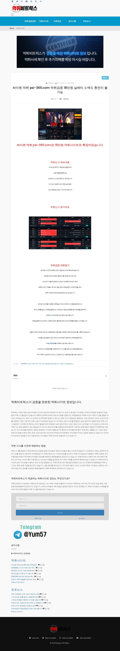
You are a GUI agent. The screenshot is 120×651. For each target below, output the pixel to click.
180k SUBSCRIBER (84, 638)
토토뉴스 (87, 21)
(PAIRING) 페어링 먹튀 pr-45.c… (22, 576)
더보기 (17, 582)
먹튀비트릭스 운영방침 (21, 553)
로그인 (60, 513)
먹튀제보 (57, 21)
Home (12, 28)
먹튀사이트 (43, 21)
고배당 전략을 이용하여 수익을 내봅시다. (26, 600)
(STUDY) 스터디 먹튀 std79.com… (23, 571)
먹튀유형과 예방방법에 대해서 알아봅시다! (27, 609)
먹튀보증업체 (50, 343)
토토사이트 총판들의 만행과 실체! (23, 606)
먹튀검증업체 (30, 21)
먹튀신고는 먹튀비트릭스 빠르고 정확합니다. (27, 603)
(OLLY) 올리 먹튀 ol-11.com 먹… (22, 574)
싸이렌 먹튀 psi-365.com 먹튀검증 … (24, 565)
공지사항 (72, 21)
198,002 (64, 99)
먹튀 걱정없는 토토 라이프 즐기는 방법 (25, 594)
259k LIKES (34, 638)
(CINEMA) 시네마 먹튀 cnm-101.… (23, 568)
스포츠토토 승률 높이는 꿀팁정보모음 (25, 597)
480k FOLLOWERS (49, 638)
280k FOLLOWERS (66, 638)
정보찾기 (82, 518)
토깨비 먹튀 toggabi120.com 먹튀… (24, 579)
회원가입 (38, 518)
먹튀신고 (49, 315)
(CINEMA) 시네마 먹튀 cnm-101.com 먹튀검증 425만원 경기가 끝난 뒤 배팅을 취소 (47, 364)
